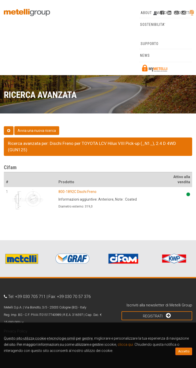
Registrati (157, 315)
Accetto (183, 351)
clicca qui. (126, 344)
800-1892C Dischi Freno (77, 192)
